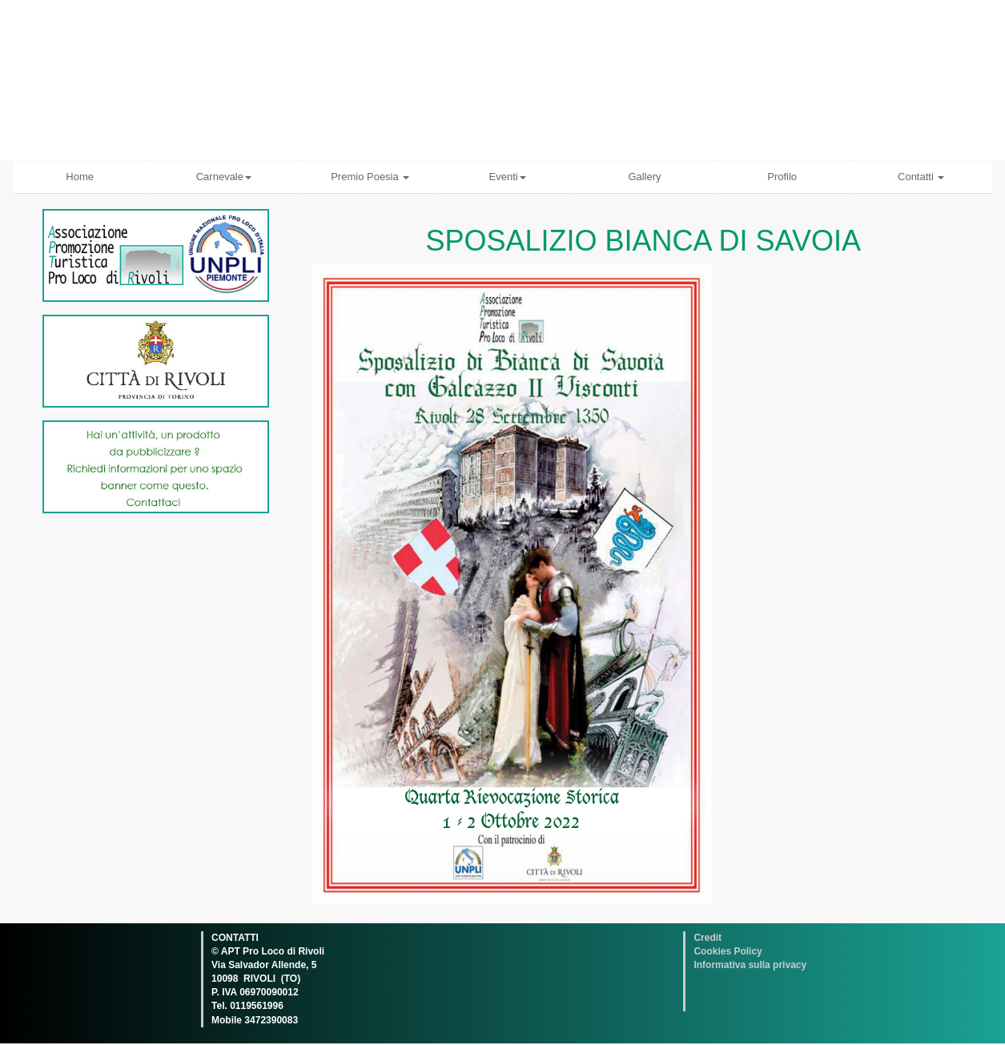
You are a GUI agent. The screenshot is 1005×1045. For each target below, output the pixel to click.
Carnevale (223, 177)
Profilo (782, 177)
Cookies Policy (727, 951)
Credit (707, 937)
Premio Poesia (370, 177)
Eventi (507, 177)
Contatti (921, 177)
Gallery (644, 177)
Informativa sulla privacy (749, 965)
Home (80, 177)
